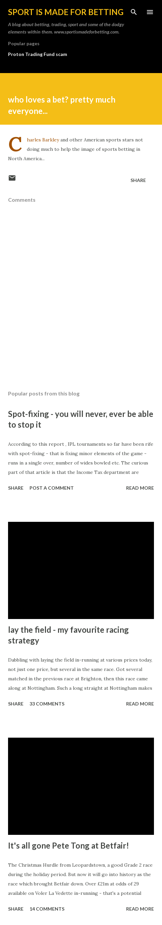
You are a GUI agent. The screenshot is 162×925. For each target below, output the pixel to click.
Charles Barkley (43, 140)
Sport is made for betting (65, 12)
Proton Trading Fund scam (37, 54)
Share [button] (138, 180)
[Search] (134, 12)
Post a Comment (52, 488)
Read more (140, 488)
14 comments (47, 909)
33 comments (47, 703)
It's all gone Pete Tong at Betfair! (68, 845)
